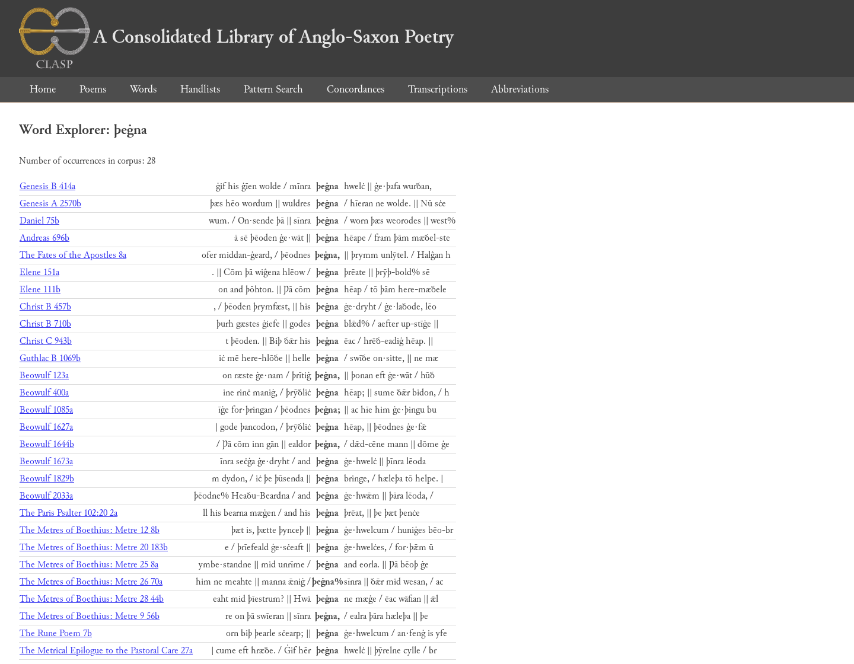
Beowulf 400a (44, 393)
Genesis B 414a (47, 186)
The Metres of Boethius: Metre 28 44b (92, 599)
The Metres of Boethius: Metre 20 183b (94, 547)
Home (43, 89)
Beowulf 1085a (46, 410)
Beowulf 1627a (46, 427)
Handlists (200, 89)
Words (143, 89)
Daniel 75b (39, 221)
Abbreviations (520, 89)
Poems (92, 89)
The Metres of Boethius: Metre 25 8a (89, 565)
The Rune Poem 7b (56, 633)
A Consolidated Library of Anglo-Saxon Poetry (236, 36)
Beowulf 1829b (47, 479)
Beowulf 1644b (47, 444)
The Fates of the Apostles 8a (73, 255)
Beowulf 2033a (46, 496)
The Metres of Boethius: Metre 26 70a (91, 582)
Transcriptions (437, 89)
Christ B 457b (45, 307)
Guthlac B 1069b (50, 358)
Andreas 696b (44, 238)
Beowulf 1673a (46, 461)
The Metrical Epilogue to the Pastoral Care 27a (106, 650)
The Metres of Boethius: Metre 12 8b (90, 530)
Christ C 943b (46, 341)
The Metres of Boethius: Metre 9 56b (90, 616)
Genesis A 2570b (50, 203)
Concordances (355, 89)
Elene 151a (39, 272)
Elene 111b (40, 289)
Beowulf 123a (44, 375)
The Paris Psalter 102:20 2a (68, 513)
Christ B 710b (45, 324)
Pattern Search (273, 89)
